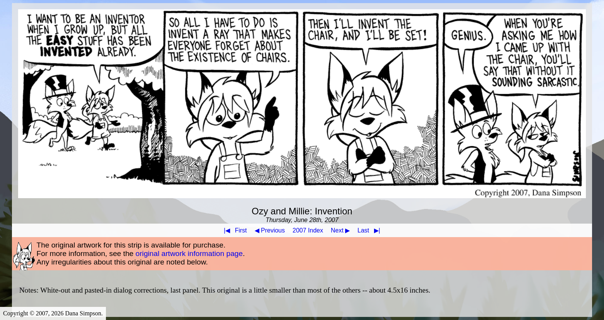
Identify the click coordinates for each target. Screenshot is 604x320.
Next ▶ (340, 230)
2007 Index (308, 230)
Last (370, 230)
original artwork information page (189, 253)
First (234, 230)
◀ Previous (270, 230)
